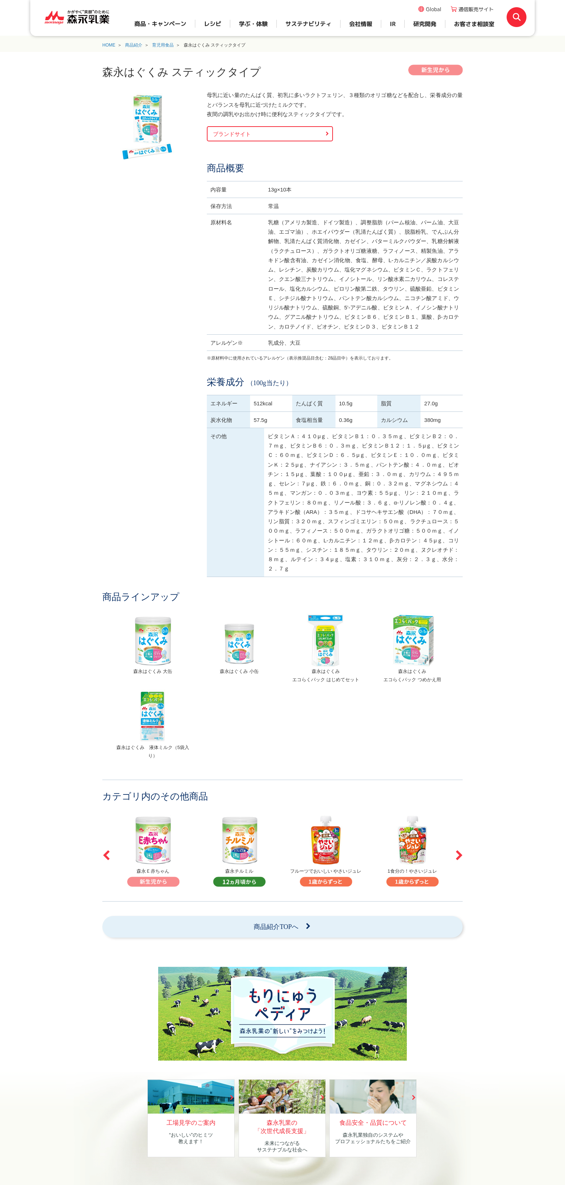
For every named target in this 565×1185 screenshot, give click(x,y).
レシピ (212, 24)
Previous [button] (106, 855)
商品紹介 (133, 45)
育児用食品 (163, 45)
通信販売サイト (476, 9)
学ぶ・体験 (253, 24)
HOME (108, 45)
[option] (153, 651)
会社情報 (360, 24)
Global (433, 9)
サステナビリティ (308, 24)
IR (393, 24)
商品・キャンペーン (160, 24)
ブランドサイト (232, 134)
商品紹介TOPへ (276, 926)
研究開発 (424, 24)
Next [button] (459, 855)
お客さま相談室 (474, 24)
